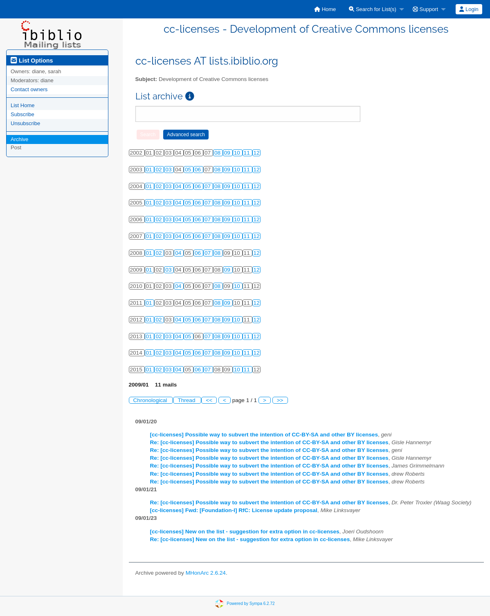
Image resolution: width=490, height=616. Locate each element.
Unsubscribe (25, 123)
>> (280, 400)
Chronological (151, 400)
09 (228, 153)
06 (198, 169)
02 (159, 169)
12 (257, 153)
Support (425, 9)
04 (179, 186)
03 (169, 169)
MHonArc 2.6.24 (206, 573)
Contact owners (29, 89)
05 (189, 169)
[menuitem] (325, 9)
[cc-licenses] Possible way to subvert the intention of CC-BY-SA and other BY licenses (264, 435)
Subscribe (22, 114)
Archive (19, 139)
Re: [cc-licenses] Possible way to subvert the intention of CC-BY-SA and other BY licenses (269, 442)
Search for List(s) (372, 9)
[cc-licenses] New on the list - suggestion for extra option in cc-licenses (244, 531)
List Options (32, 60)
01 (150, 169)
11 (248, 153)
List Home (23, 105)
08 (218, 153)
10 (238, 153)
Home (325, 9)
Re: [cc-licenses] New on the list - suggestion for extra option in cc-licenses (250, 539)
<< (209, 400)
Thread (187, 400)
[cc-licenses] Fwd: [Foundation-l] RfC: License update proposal (233, 510)
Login (468, 9)
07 (208, 186)
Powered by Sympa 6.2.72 (250, 603)
